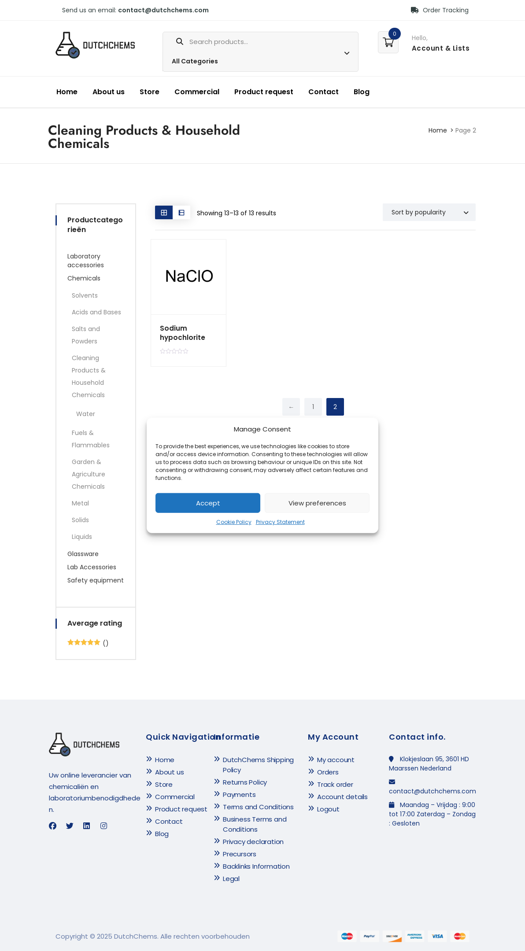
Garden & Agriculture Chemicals (88, 474)
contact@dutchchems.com (163, 10)
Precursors (239, 854)
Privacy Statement (280, 522)
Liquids (82, 536)
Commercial (196, 92)
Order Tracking (440, 10)
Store (149, 92)
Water (85, 413)
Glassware (83, 553)
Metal (80, 503)
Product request (263, 92)
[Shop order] (429, 212)
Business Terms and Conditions (254, 824)
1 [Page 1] (313, 406)
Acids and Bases (96, 312)
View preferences (317, 503)
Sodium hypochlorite (182, 333)
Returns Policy (245, 782)
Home (67, 92)
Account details (342, 796)
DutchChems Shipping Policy (258, 764)
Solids (80, 520)
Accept (208, 503)
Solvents (85, 295)
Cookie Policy (233, 522)
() (88, 643)
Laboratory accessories (85, 260)
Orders (328, 772)
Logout (328, 809)
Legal (231, 878)
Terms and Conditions (258, 806)
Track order (335, 784)
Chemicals (83, 278)
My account (336, 759)
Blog (362, 92)
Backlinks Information (256, 866)
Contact (323, 92)
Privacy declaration (253, 841)
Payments (239, 794)
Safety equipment (95, 580)
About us (108, 92)
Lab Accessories (91, 567)
